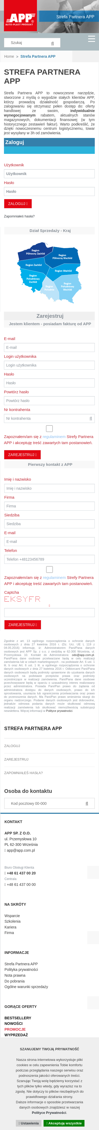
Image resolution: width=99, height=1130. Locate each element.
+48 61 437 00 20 (20, 873)
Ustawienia (28, 1123)
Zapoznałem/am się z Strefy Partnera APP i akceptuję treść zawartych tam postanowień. (48, 439)
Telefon (10, 550)
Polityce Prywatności (49, 1113)
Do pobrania (14, 981)
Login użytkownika (20, 356)
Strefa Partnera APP (75, 17)
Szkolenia (12, 921)
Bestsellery (17, 1018)
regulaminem (54, 436)
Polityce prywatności (59, 710)
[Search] (52, 42)
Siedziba (12, 515)
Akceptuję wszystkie (64, 1123)
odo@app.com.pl (83, 654)
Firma (9, 497)
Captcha (11, 592)
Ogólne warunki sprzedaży (26, 987)
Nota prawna (14, 975)
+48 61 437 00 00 (20, 884)
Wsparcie (12, 916)
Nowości (13, 1023)
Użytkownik (14, 165)
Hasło (9, 182)
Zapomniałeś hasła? (19, 216)
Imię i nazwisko (17, 479)
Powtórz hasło (16, 392)
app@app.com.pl (19, 850)
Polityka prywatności (21, 969)
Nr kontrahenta (17, 409)
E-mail (9, 338)
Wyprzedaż (16, 1035)
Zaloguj (18, 204)
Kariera (10, 927)
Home (9, 56)
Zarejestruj (22, 455)
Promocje (15, 1029)
